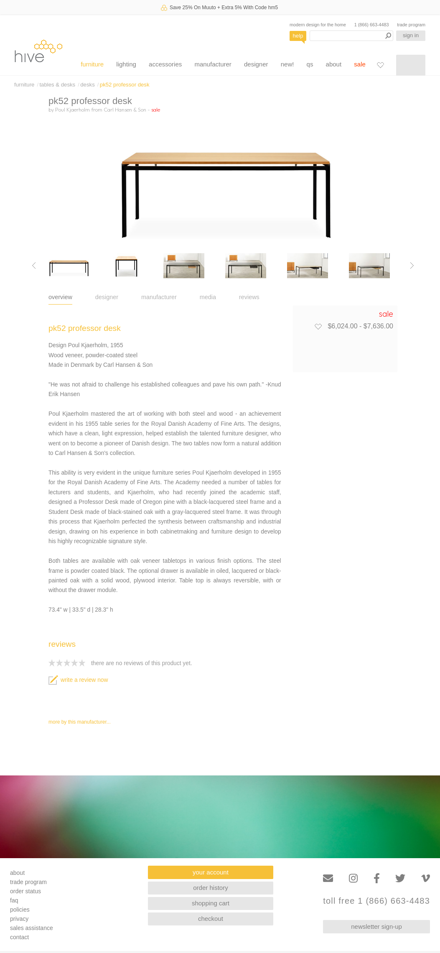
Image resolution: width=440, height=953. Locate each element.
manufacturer (212, 64)
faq (14, 900)
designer (256, 64)
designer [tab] (106, 297)
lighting (126, 64)
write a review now (78, 680)
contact (19, 937)
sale (360, 64)
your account (211, 872)
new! (287, 64)
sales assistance (31, 928)
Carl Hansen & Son (125, 109)
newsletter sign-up (376, 926)
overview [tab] (60, 297)
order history (210, 887)
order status (25, 891)
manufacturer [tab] (159, 297)
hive (38, 50)
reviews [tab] (249, 297)
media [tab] (208, 297)
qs (310, 64)
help (298, 36)
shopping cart (210, 903)
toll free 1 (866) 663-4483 (376, 901)
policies (20, 909)
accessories (165, 64)
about (334, 64)
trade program (411, 24)
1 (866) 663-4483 (371, 24)
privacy (19, 918)
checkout (210, 918)
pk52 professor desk (125, 84)
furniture (92, 64)
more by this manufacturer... (79, 722)
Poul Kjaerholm (72, 109)
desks (87, 84)
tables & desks (57, 84)
